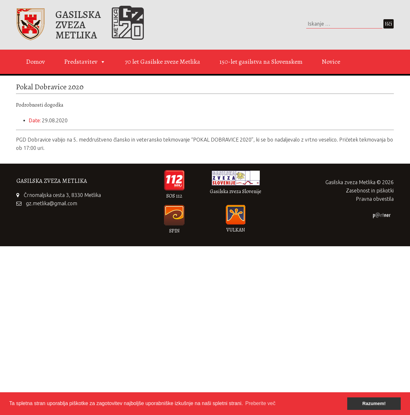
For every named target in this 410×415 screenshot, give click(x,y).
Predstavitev (85, 62)
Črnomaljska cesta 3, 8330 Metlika (62, 195)
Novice (331, 61)
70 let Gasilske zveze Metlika (162, 61)
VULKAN (235, 229)
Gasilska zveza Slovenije (235, 191)
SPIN (174, 230)
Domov (35, 61)
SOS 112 (174, 195)
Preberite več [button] (260, 403)
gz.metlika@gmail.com (51, 203)
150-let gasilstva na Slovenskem (260, 61)
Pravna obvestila (375, 199)
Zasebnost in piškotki (370, 190)
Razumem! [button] (374, 403)
